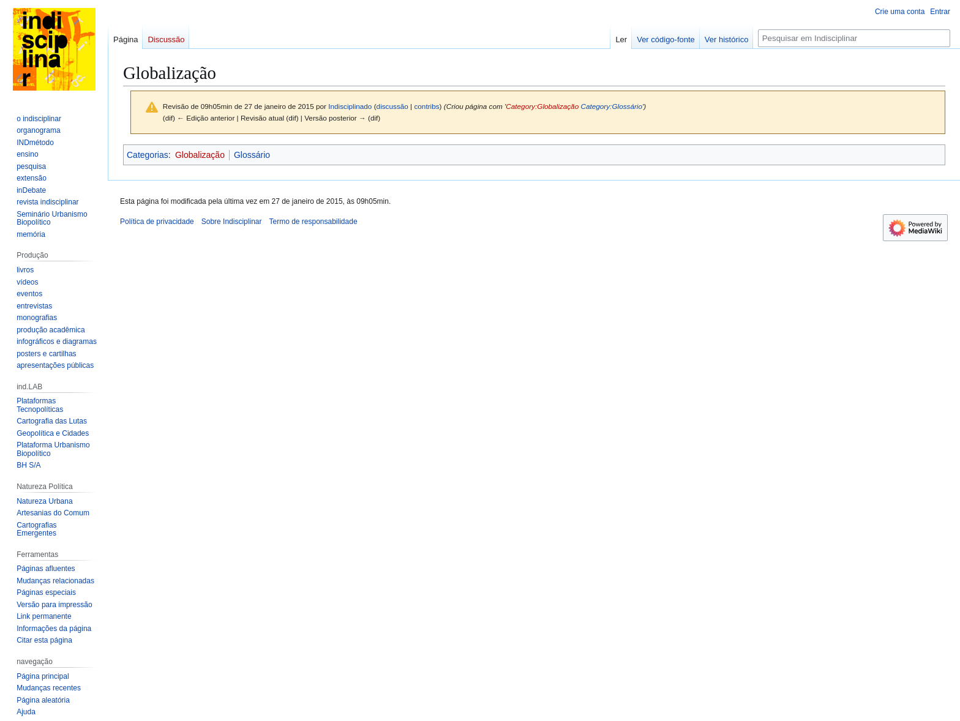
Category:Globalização (542, 106)
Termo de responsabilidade (313, 221)
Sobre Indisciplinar (231, 221)
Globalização (200, 155)
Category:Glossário (611, 106)
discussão (392, 106)
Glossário (252, 155)
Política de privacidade (157, 221)
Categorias (147, 155)
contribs (426, 106)
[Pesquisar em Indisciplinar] (854, 38)
